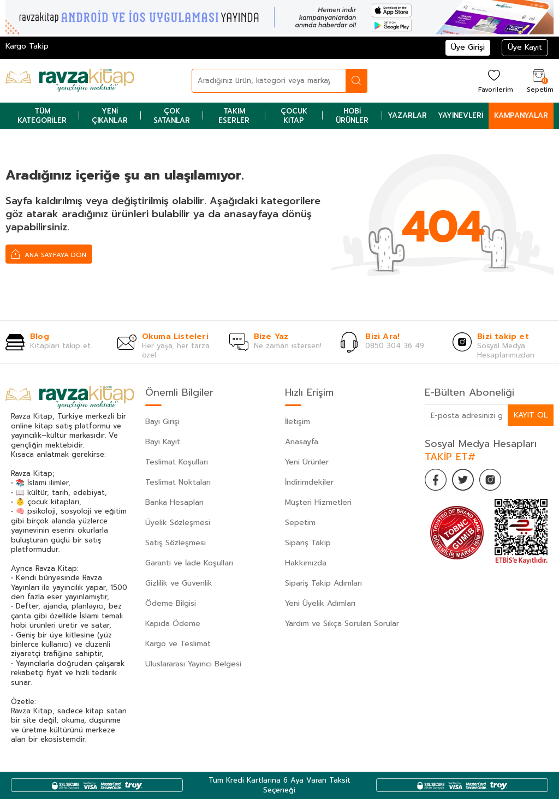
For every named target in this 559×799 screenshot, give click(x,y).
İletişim (297, 421)
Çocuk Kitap (294, 116)
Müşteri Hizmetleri (318, 502)
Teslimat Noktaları (178, 482)
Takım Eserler (233, 116)
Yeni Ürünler (307, 462)
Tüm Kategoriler (42, 116)
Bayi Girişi (162, 421)
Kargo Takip (27, 46)
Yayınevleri (460, 115)
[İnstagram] (490, 480)
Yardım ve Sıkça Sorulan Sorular (342, 623)
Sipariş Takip (308, 542)
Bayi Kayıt (162, 442)
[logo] (69, 80)
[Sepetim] (539, 80)
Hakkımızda (305, 563)
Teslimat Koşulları (176, 462)
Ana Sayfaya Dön (48, 253)
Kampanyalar (521, 115)
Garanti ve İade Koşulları (189, 563)
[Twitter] (463, 480)
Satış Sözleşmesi (175, 542)
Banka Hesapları (174, 502)
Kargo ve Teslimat (178, 643)
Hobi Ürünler (352, 116)
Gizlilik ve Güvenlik (178, 583)
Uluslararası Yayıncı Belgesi (193, 664)
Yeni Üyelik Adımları (320, 603)
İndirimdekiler (309, 482)
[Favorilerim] (494, 80)
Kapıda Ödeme (172, 623)
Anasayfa (301, 442)
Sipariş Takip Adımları (323, 583)
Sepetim (300, 522)
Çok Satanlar (171, 116)
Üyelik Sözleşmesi (177, 522)
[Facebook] (436, 480)
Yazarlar (407, 115)
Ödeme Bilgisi (170, 603)
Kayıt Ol (531, 415)
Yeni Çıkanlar (110, 116)
